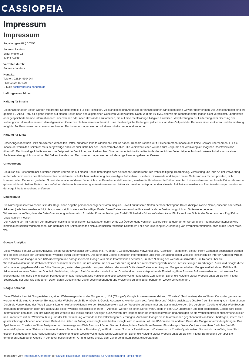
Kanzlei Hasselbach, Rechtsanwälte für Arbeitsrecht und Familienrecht (99, 355)
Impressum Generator (37, 355)
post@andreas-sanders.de (29, 86)
